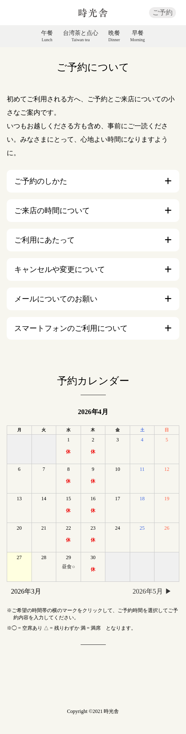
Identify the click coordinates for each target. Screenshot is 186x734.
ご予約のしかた (40, 181)
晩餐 (114, 36)
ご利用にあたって (44, 240)
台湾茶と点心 (80, 36)
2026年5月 (148, 591)
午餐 (47, 36)
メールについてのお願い (55, 299)
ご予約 (162, 12)
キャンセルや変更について (59, 269)
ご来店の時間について (52, 210)
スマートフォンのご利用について (71, 328)
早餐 (137, 36)
